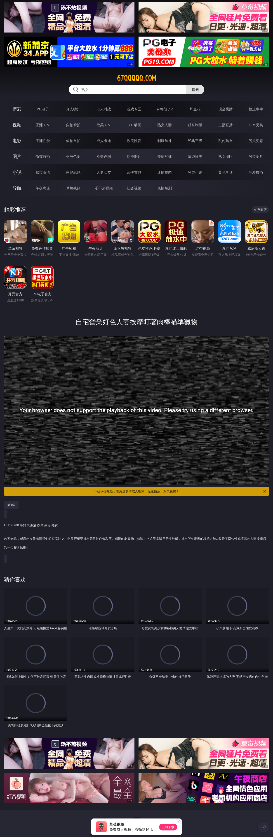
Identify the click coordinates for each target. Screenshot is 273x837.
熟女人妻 (164, 124)
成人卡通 (103, 140)
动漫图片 (134, 156)
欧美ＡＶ (103, 124)
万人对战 (103, 109)
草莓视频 (73, 188)
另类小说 (195, 172)
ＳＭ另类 (256, 124)
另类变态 (256, 140)
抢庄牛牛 (256, 109)
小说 (16, 172)
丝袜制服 (195, 124)
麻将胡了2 (164, 109)
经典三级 (195, 140)
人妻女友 (103, 172)
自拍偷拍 (73, 124)
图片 (16, 156)
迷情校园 (164, 172)
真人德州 (73, 109)
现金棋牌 (225, 109)
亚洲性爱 (42, 140)
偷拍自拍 (73, 140)
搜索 (195, 89)
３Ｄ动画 (134, 124)
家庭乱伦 (73, 172)
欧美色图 (103, 156)
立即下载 (168, 827)
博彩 (16, 109)
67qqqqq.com (136, 78)
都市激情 (42, 172)
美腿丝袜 (164, 156)
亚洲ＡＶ (42, 124)
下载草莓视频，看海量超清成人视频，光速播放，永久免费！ (180, 491)
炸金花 (195, 109)
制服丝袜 (164, 140)
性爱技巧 (256, 172)
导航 (16, 188)
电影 (16, 141)
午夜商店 (42, 188)
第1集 (11, 505)
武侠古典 (134, 172)
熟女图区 (225, 156)
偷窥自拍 (42, 156)
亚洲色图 (73, 156)
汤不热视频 (104, 188)
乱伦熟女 (225, 140)
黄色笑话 (225, 172)
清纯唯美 (195, 156)
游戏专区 (134, 109)
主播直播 (225, 124)
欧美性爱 (134, 140)
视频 (16, 125)
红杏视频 (134, 188)
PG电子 (43, 109)
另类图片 (256, 156)
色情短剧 (164, 188)
